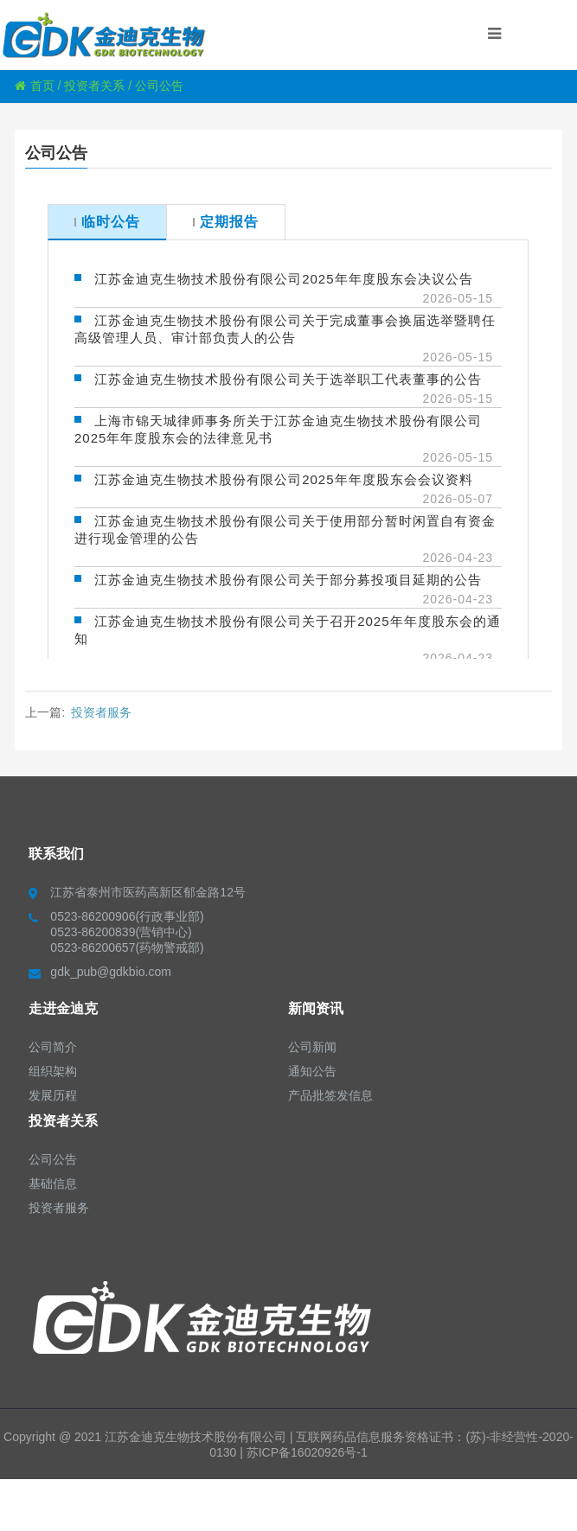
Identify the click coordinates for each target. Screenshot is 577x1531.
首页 (34, 85)
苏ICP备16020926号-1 (307, 1452)
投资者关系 (94, 85)
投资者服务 (101, 712)
